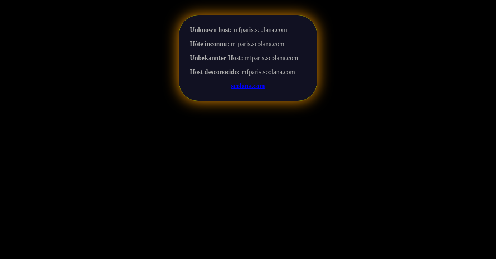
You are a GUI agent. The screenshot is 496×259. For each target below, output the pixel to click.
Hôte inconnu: (209, 43)
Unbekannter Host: (216, 58)
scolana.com (248, 86)
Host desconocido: (215, 72)
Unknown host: (211, 29)
